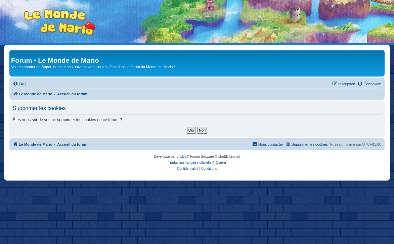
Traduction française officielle (190, 162)
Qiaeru (221, 162)
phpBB (182, 156)
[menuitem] (19, 84)
